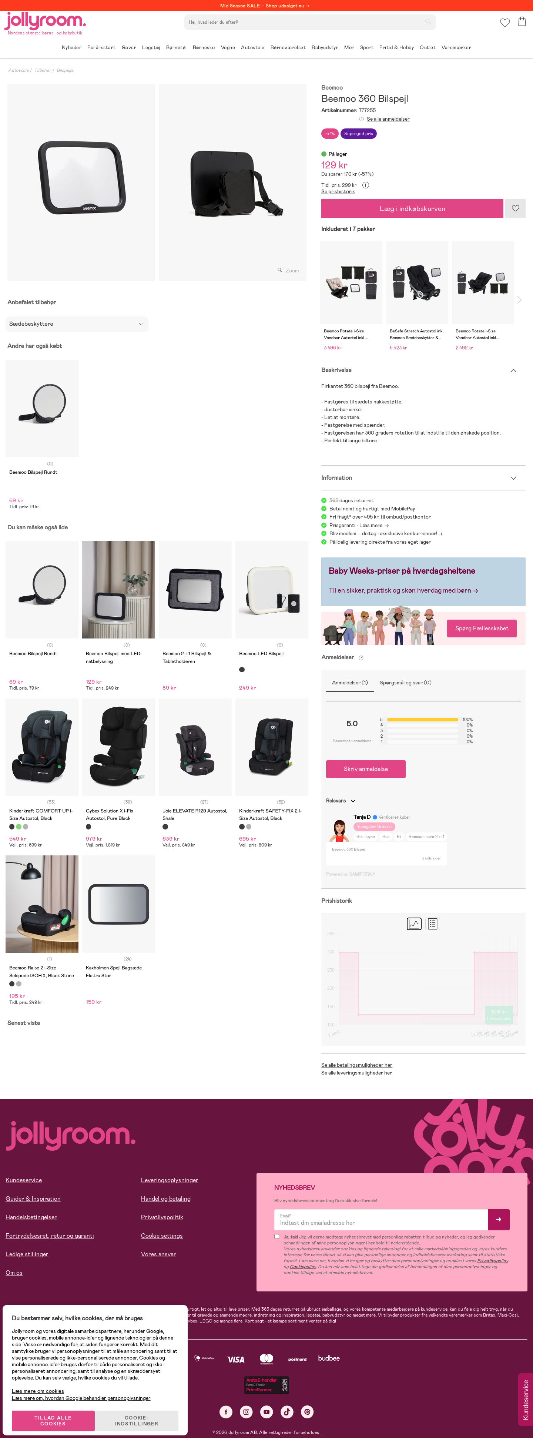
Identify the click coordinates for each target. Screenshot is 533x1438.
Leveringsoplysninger (169, 1180)
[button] (503, 27)
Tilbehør (42, 70)
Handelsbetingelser (31, 1217)
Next (519, 299)
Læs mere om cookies (43, 1383)
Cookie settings (162, 1236)
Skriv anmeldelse (366, 769)
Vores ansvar (158, 1254)
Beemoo (332, 88)
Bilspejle (65, 70)
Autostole (18, 70)
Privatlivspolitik (162, 1217)
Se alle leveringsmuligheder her (356, 1072)
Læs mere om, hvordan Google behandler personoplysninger (86, 1390)
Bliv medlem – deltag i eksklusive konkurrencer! (383, 533)
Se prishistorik (338, 191)
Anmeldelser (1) (350, 682)
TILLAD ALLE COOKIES (57, 1413)
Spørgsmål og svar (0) (406, 682)
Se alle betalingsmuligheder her (356, 1065)
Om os (14, 1273)
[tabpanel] (81, 182)
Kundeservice (24, 1180)
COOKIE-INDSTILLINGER (142, 1413)
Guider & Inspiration (33, 1199)
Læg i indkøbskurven (412, 208)
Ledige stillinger (27, 1254)
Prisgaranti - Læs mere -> (359, 525)
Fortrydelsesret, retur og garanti (50, 1236)
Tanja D (362, 817)
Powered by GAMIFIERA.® (350, 874)
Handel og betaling (166, 1199)
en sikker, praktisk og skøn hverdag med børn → (407, 590)
